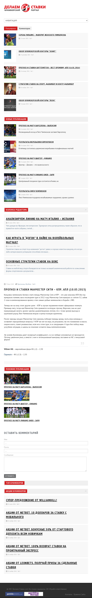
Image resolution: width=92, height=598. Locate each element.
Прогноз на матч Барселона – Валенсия (37, 125)
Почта (6, 447)
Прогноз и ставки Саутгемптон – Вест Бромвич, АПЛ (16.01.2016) (49, 67)
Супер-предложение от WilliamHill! (31, 500)
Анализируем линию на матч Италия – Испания (40, 219)
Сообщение (8, 455)
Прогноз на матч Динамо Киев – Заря (36, 174)
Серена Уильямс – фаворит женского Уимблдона (42, 35)
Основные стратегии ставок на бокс (32, 261)
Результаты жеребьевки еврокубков (36, 142)
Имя (5, 439)
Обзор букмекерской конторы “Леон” (37, 100)
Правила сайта (79, 594)
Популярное (11, 28)
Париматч (8, 354)
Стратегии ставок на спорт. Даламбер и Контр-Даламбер (46, 84)
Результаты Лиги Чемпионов (32, 191)
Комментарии (24, 28)
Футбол (28, 284)
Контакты (68, 594)
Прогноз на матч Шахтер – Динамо (35, 158)
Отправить (10, 476)
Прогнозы (21, 284)
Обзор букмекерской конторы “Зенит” (37, 51)
